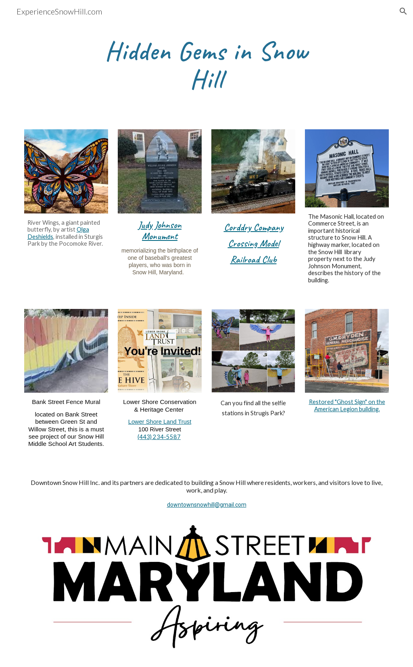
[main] (206, 65)
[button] (403, 11)
